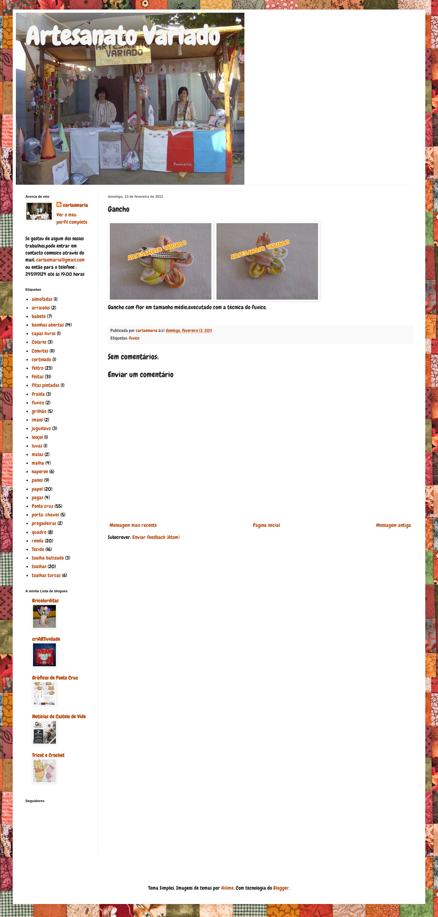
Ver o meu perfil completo (71, 218)
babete (39, 316)
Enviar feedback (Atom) (156, 537)
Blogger (281, 888)
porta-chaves (45, 514)
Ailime (227, 888)
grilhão (39, 411)
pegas (37, 497)
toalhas (39, 566)
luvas (37, 445)
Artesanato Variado (122, 36)
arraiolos (41, 307)
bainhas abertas (48, 325)
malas (37, 454)
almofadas (42, 299)
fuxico (134, 338)
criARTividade (46, 639)
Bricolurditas (45, 600)
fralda (38, 394)
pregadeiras (44, 523)
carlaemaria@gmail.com (60, 259)
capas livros (44, 333)
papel (37, 489)
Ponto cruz (42, 506)
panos (37, 480)
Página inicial (266, 525)
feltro (37, 368)
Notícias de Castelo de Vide (59, 716)
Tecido (38, 549)
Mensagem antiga (393, 525)
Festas (37, 376)
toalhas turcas (46, 575)
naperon (40, 471)
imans (37, 419)
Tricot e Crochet (48, 755)
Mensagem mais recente (133, 525)
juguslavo (41, 428)
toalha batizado (48, 558)
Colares (39, 342)
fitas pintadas (45, 385)
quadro (39, 532)
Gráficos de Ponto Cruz (55, 677)
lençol (37, 437)
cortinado (41, 359)
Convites (40, 351)
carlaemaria (75, 205)
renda (37, 540)
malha (38, 463)
